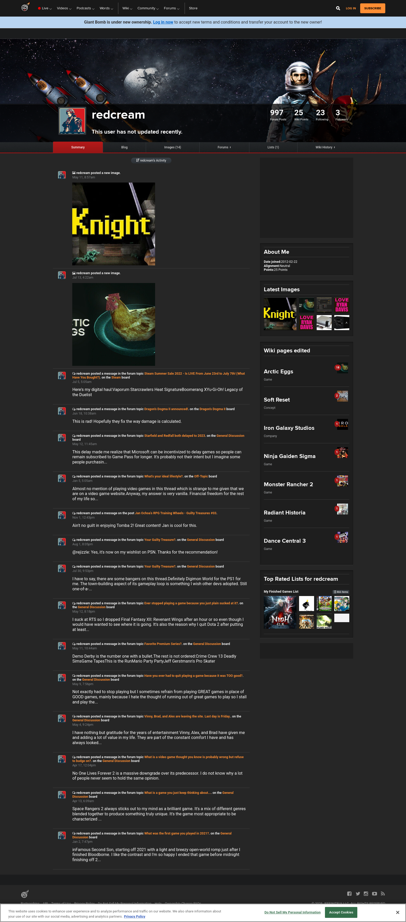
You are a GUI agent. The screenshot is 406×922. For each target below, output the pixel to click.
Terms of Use (61, 903)
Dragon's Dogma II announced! (166, 409)
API (45, 903)
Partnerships (30, 903)
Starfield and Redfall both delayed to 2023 (174, 436)
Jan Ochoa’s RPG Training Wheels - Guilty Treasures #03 (175, 513)
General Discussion (230, 436)
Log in (351, 8)
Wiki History (324, 147)
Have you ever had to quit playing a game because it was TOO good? (193, 676)
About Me (276, 252)
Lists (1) (273, 147)
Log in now (163, 22)
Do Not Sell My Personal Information (124, 903)
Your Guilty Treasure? (160, 540)
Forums (223, 147)
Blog (124, 147)
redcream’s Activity (151, 160)
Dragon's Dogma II (213, 409)
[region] (203, 913)
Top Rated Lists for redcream (301, 579)
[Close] (397, 912)
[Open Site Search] (338, 8)
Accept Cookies (341, 912)
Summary (78, 147)
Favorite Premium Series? (163, 644)
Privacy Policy (84, 903)
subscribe (372, 8)
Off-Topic (201, 476)
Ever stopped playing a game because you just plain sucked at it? (191, 603)
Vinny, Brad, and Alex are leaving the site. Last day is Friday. (187, 716)
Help (158, 903)
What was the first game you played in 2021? (176, 833)
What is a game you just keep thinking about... (177, 793)
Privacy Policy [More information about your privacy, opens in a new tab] (134, 916)
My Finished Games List (306, 591)
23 (320, 112)
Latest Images (282, 289)
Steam (116, 377)
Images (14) (172, 147)
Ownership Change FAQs (183, 903)
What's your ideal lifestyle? (163, 476)
